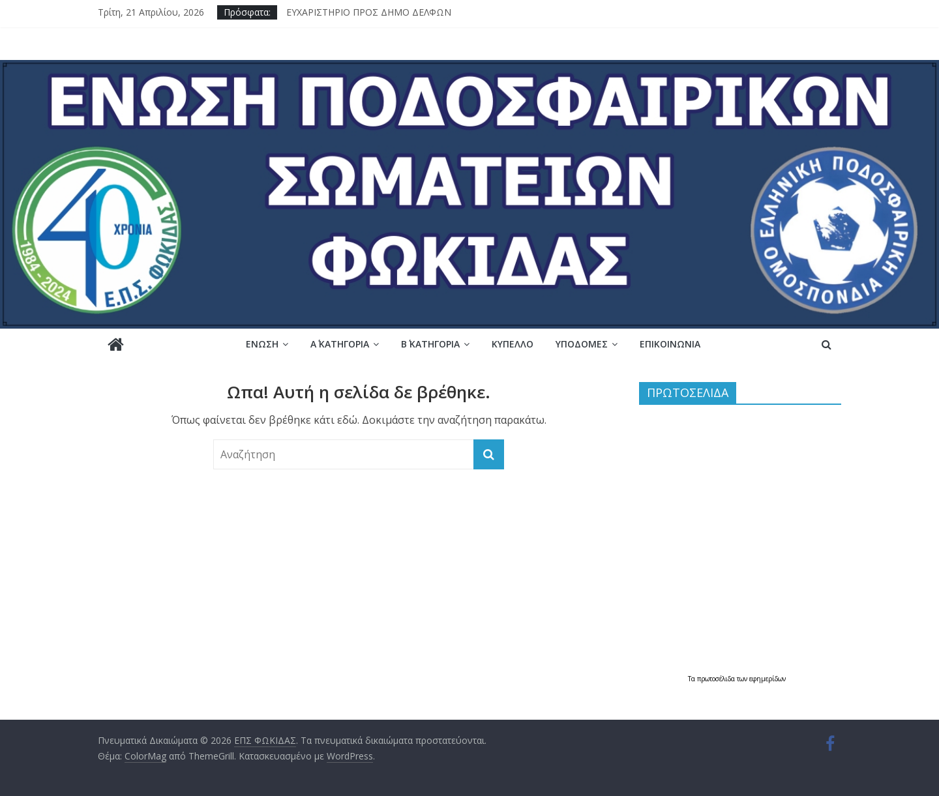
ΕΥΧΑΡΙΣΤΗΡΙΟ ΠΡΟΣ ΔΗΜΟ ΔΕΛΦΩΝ (368, 12)
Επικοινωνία (670, 344)
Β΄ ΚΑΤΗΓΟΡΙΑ (430, 344)
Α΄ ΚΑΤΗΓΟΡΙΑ (339, 344)
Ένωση (262, 344)
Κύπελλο (512, 344)
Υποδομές (582, 344)
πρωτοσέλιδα (717, 678)
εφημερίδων (767, 678)
